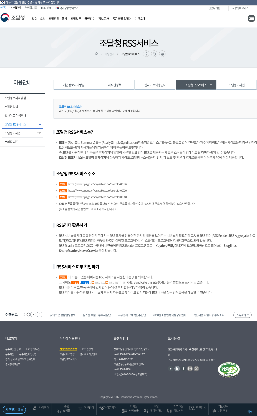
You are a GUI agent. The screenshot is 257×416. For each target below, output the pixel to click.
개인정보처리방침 (15, 98)
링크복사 (154, 53)
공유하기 (146, 53)
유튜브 (179, 8)
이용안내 (109, 54)
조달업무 (75, 18)
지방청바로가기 (240, 8)
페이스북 (189, 8)
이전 (27, 314)
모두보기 (241, 315)
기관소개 (140, 18)
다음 (39, 314)
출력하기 (162, 53)
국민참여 (89, 18)
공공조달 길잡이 (122, 18)
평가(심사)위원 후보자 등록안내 (20, 359)
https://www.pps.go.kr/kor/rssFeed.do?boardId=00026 (97, 184)
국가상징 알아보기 (66, 8)
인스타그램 (195, 8)
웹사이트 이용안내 (15, 115)
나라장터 (16, 7)
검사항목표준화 (12, 364)
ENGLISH (46, 7)
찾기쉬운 (62, 315)
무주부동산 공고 (13, 349)
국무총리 (132, 315)
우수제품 (9, 354)
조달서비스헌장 (67, 354)
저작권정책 (11, 106)
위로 (250, 411)
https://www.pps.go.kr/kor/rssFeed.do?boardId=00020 (97, 190)
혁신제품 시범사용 (208, 315)
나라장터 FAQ (32, 349)
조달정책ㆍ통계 (58, 18)
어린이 (3, 7)
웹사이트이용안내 (88, 354)
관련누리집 (214, 8)
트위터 (200, 8)
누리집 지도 (31, 7)
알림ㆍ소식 (38, 18)
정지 (33, 314)
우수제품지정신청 (27, 354)
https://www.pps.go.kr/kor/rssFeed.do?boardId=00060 (97, 197)
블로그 (184, 8)
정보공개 (103, 18)
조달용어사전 (12, 133)
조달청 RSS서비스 (130, 54)
